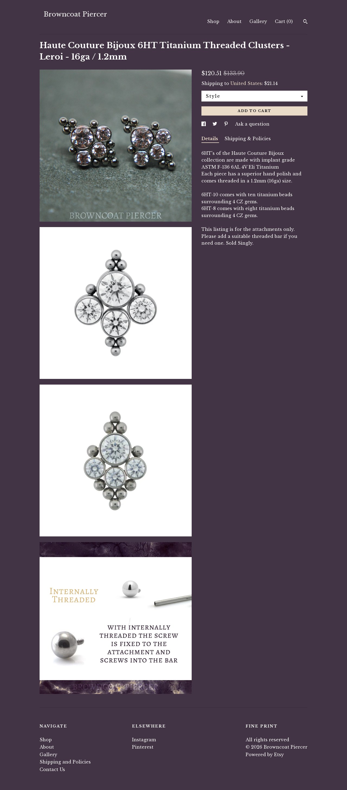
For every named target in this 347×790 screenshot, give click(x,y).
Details (210, 138)
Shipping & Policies (247, 138)
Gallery (258, 21)
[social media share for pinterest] (227, 124)
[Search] (305, 22)
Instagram (144, 739)
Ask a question (252, 124)
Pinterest (142, 747)
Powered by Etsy (265, 754)
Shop (213, 21)
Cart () (284, 21)
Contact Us (52, 769)
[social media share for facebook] (204, 124)
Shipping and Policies (65, 762)
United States (246, 83)
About (234, 21)
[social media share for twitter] (216, 124)
